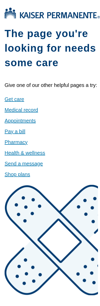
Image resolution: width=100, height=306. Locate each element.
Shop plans (17, 174)
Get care (14, 99)
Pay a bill (15, 131)
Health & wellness (25, 153)
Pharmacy (16, 142)
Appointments (20, 120)
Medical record (21, 110)
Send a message (24, 163)
